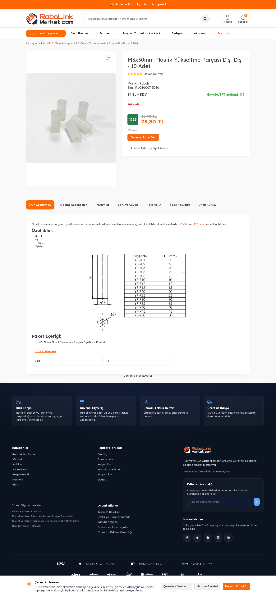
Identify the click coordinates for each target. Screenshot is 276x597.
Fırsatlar (224, 33)
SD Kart (17, 459)
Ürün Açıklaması (40, 205)
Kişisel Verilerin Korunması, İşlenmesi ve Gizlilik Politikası (46, 520)
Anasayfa (31, 43)
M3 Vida (183, 224)
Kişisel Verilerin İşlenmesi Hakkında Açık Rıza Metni (42, 516)
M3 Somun (199, 224)
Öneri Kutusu (207, 205)
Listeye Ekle (136, 148)
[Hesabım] (227, 18)
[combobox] (147, 18)
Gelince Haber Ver (143, 137)
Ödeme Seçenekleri (74, 205)
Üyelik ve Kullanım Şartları (114, 516)
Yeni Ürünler (79, 33)
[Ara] (205, 19)
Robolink (145, 83)
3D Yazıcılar (19, 469)
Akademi (200, 33)
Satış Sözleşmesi (108, 521)
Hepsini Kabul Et (236, 586)
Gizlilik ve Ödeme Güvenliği (115, 532)
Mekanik (46, 43)
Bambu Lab (105, 459)
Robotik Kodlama (23, 454)
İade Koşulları (180, 205)
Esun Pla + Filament (110, 469)
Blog (15, 484)
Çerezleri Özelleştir (176, 586)
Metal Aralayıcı (63, 43)
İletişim (177, 33)
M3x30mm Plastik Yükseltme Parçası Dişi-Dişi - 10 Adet (107, 43)
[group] (71, 118)
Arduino (17, 464)
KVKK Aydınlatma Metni (26, 511)
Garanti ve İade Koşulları (113, 527)
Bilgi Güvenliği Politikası (26, 525)
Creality (102, 454)
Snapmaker (105, 474)
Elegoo (102, 479)
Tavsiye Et (154, 205)
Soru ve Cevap (128, 205)
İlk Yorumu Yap (153, 74)
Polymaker (104, 464)
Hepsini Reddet (207, 586)
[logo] (49, 19)
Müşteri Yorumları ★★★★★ (142, 33)
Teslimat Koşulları (109, 511)
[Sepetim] (243, 18)
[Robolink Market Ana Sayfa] (223, 450)
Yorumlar (102, 205)
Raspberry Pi (20, 474)
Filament (105, 33)
